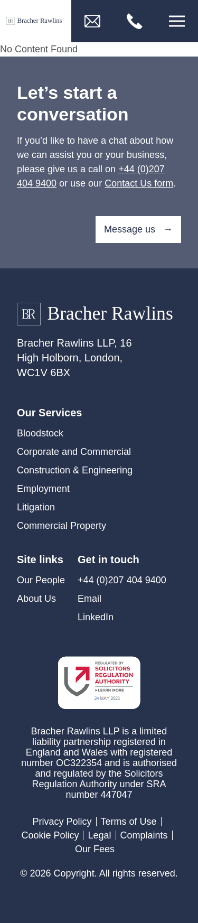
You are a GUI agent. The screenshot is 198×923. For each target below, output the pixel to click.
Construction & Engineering (75, 470)
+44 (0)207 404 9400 (122, 580)
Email (89, 598)
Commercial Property (61, 525)
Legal (99, 835)
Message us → (138, 229)
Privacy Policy (61, 821)
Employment (43, 488)
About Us (36, 598)
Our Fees (95, 849)
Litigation (36, 507)
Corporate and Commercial (74, 451)
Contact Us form (139, 183)
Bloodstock (40, 433)
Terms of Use (129, 821)
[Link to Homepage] (35, 21)
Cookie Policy (50, 835)
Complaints (144, 835)
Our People (41, 580)
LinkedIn (96, 617)
